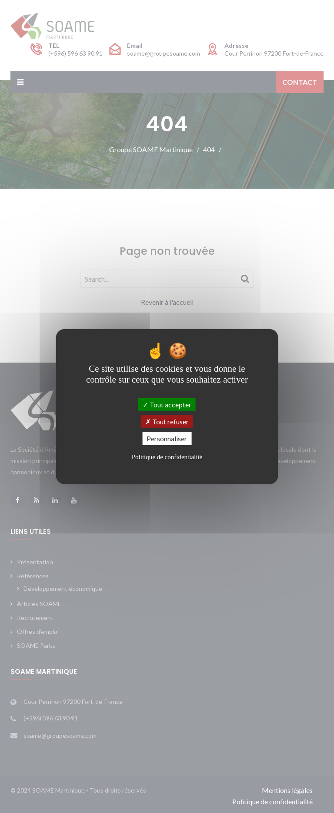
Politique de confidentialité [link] (167, 456)
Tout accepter (167, 404)
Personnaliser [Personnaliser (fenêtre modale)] (167, 438)
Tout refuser (167, 421)
